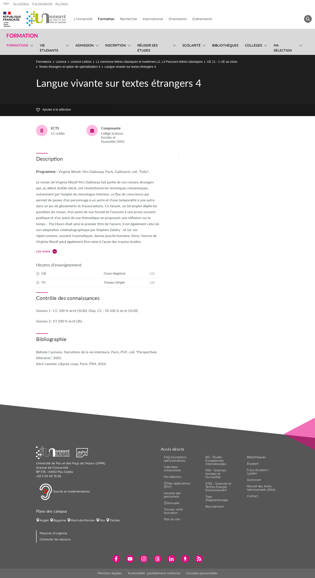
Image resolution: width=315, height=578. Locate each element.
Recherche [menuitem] (128, 19)
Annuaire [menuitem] (171, 503)
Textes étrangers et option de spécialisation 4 (69, 66)
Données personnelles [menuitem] (201, 573)
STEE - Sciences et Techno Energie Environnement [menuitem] (218, 487)
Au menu (61, 3)
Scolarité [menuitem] (191, 45)
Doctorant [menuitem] (254, 480)
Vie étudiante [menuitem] (49, 47)
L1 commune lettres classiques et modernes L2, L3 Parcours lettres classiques (149, 61)
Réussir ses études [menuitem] (147, 47)
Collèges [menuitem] (253, 45)
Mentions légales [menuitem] (110, 573)
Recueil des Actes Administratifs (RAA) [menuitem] (261, 487)
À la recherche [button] (42, 3)
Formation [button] (22, 36)
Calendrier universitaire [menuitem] (172, 468)
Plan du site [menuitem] (172, 519)
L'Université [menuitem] (83, 19)
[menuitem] (116, 559)
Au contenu (21, 3)
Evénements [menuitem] (202, 19)
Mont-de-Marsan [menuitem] (83, 520)
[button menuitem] (308, 19)
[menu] (30, 47)
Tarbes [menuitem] (115, 520)
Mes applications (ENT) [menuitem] (177, 485)
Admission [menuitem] (84, 45)
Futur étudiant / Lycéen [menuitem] (258, 471)
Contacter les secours (55, 539)
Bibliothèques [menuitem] (225, 45)
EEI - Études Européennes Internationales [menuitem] (215, 460)
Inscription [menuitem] (115, 45)
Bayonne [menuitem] (59, 520)
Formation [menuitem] (106, 19)
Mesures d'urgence (53, 533)
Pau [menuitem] (102, 520)
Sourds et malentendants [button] (64, 492)
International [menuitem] (153, 19)
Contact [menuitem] (252, 496)
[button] (56, 452)
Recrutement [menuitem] (214, 506)
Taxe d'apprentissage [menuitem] (216, 498)
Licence (61, 61)
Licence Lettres (81, 61)
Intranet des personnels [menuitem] (172, 494)
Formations (43, 61)
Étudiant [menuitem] (253, 464)
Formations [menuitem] (17, 45)
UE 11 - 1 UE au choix (222, 61)
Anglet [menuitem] (44, 520)
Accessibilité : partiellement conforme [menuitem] (154, 573)
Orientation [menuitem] (178, 19)
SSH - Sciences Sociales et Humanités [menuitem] (215, 473)
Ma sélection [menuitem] (283, 47)
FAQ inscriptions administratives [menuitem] (175, 458)
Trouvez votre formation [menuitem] (173, 511)
